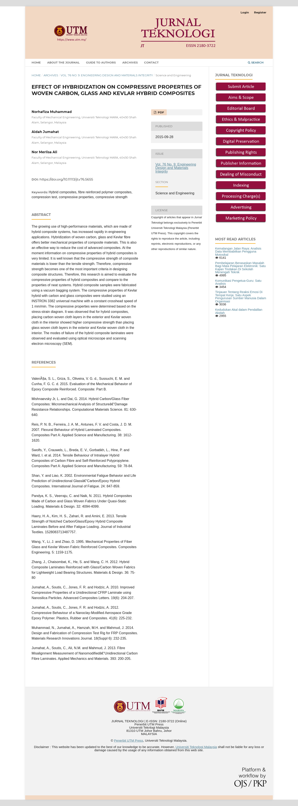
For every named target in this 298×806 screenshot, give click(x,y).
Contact (151, 62)
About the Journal (63, 62)
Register (260, 12)
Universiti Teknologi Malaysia (196, 747)
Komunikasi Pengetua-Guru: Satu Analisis (238, 282)
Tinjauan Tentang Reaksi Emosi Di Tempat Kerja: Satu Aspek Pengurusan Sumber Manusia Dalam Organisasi (240, 296)
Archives (130, 62)
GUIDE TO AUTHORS (101, 62)
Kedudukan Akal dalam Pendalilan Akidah (238, 311)
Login (245, 12)
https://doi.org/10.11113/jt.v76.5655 (66, 179)
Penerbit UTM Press (128, 740)
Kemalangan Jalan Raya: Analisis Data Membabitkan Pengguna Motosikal (238, 251)
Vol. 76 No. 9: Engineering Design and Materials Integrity (107, 75)
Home (36, 62)
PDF (160, 112)
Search (256, 62)
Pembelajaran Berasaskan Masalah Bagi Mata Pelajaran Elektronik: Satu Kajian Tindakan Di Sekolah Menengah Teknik (240, 267)
